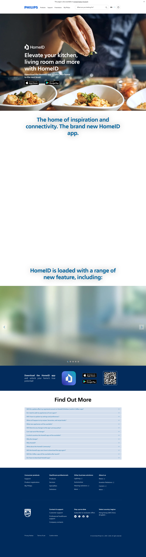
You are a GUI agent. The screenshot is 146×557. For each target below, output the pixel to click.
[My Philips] (118, 7)
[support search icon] (106, 7)
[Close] (144, 1)
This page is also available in (64, 2)
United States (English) (80, 2)
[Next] (141, 327)
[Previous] (4, 327)
